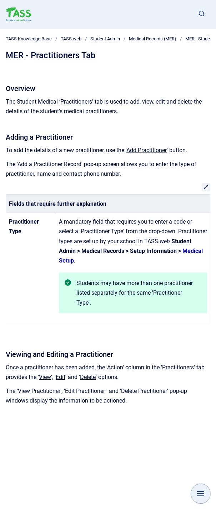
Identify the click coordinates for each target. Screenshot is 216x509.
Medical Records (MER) (152, 38)
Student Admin (105, 38)
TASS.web (71, 38)
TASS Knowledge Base (29, 38)
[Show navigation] (200, 493)
